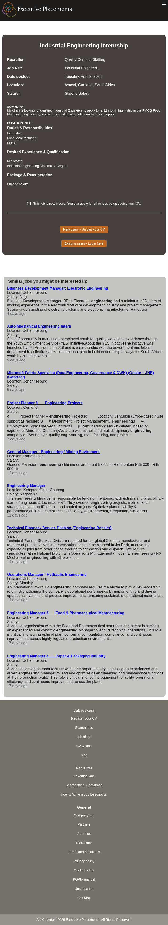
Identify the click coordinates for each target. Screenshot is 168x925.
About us (84, 833)
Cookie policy (84, 870)
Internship (114, 45)
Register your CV (84, 718)
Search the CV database (84, 785)
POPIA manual (84, 879)
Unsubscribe (84, 888)
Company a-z (84, 815)
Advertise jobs (83, 776)
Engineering (83, 45)
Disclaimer (84, 843)
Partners (84, 824)
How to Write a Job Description (84, 794)
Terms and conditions (84, 852)
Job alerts (84, 737)
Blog (84, 755)
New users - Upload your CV (84, 229)
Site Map (84, 898)
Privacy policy (84, 861)
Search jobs (84, 727)
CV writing (84, 746)
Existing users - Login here (84, 243)
